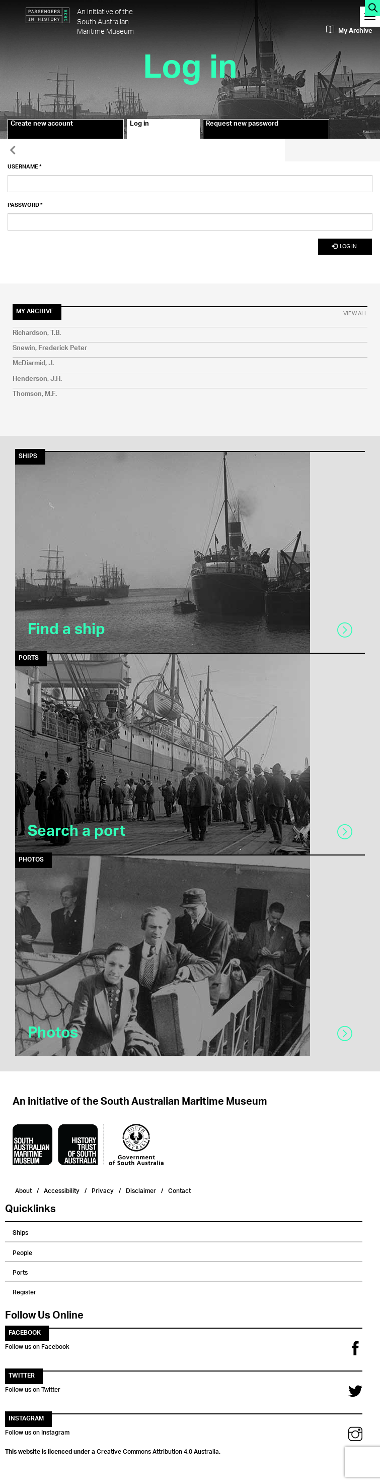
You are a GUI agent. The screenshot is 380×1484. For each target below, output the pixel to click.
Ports (20, 1271)
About (23, 1189)
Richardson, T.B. (37, 333)
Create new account (42, 125)
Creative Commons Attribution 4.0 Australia (158, 1450)
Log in (150, 129)
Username (25, 167)
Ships (20, 1231)
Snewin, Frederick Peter (50, 348)
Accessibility (62, 1189)
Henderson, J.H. (37, 379)
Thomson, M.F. (35, 394)
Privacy (103, 1189)
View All (355, 313)
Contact (179, 1189)
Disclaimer (141, 1189)
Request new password (242, 125)
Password (25, 205)
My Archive (349, 30)
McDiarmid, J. (33, 363)
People (22, 1251)
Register (24, 1290)
